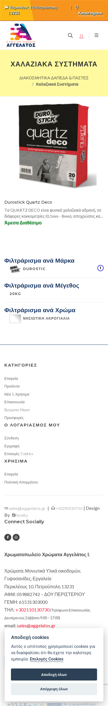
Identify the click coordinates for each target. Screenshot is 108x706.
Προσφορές (14, 417)
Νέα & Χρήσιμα (16, 394)
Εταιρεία (11, 378)
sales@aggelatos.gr (24, 508)
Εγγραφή (11, 446)
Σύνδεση (11, 438)
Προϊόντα (12, 386)
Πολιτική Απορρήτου (21, 482)
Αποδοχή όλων (54, 674)
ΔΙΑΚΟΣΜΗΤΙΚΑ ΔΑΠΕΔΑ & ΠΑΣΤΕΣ (53, 77)
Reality (20, 515)
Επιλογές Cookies (18, 453)
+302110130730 (67, 508)
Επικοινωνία (14, 402)
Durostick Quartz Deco (28, 202)
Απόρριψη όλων (54, 689)
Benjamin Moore (17, 410)
